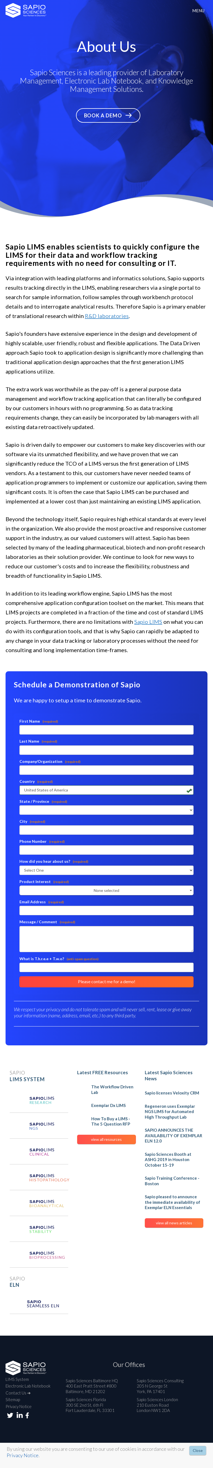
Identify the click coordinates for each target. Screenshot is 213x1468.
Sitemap (13, 1399)
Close (198, 1450)
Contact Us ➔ (18, 1392)
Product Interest (44, 881)
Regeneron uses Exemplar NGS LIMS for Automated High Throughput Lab (170, 1111)
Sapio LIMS (148, 621)
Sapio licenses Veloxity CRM (172, 1092)
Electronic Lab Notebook (28, 1385)
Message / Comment (47, 921)
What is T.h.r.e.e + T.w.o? (58, 958)
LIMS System (17, 1379)
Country (36, 781)
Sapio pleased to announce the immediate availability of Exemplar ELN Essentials (172, 1202)
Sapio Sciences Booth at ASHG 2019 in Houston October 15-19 (168, 1159)
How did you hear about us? (53, 861)
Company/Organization (49, 761)
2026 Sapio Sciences (26, 10)
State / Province (43, 801)
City (32, 821)
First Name (38, 721)
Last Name (38, 741)
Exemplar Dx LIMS (108, 1105)
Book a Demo (103, 115)
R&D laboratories (107, 315)
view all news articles (174, 1222)
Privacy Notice (19, 1406)
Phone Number (42, 841)
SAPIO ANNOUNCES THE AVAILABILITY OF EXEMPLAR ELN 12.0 (173, 1135)
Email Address (41, 901)
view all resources (106, 1139)
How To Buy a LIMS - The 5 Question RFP (110, 1121)
